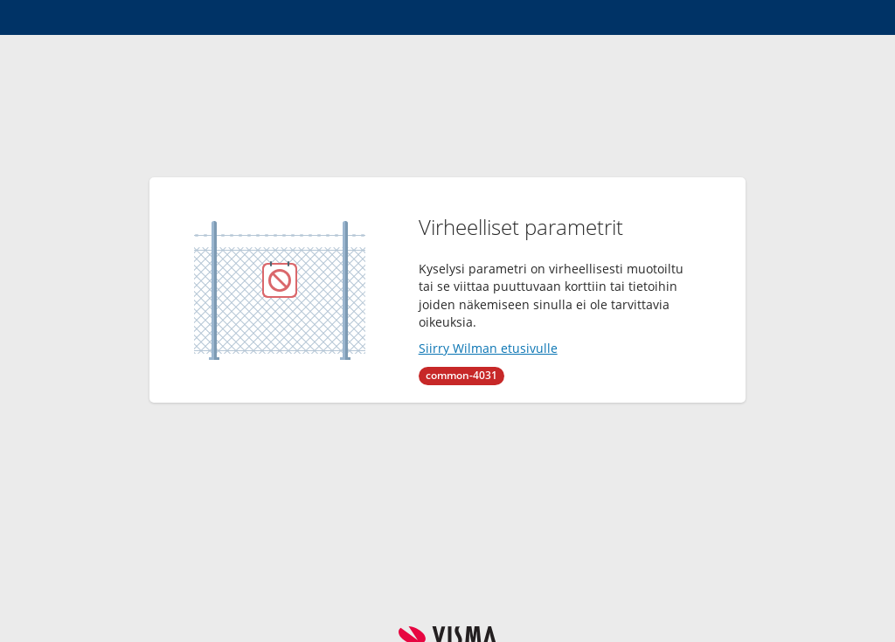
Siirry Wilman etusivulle (488, 348)
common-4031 (461, 375)
